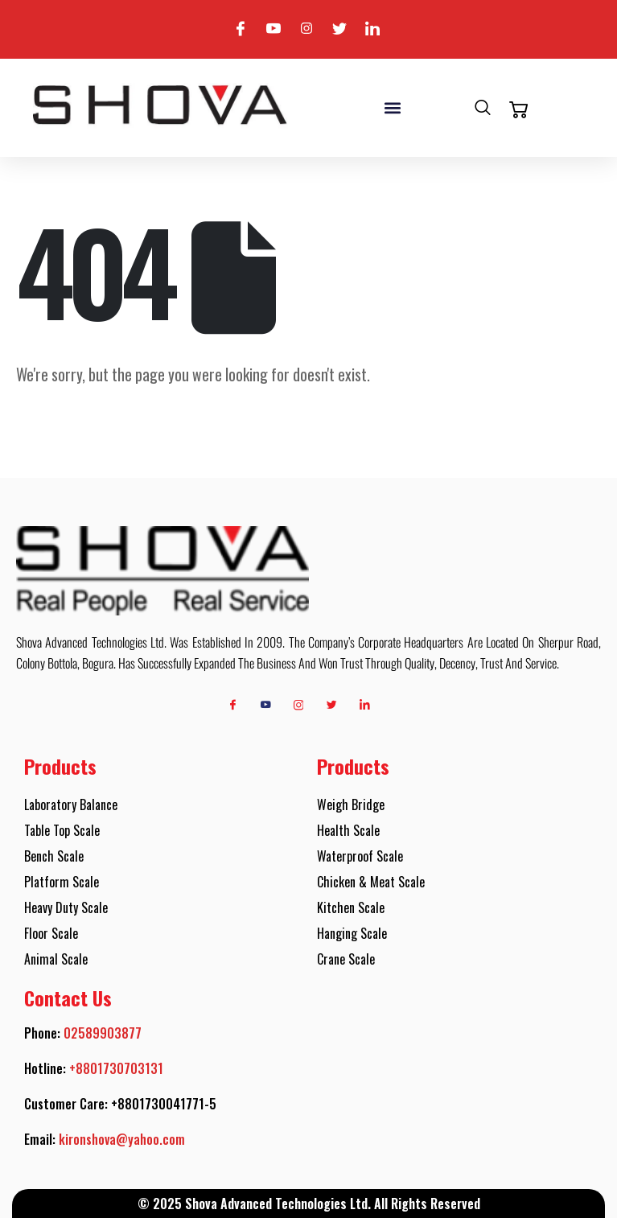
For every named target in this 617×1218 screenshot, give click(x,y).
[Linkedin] (372, 29)
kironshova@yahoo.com (122, 1139)
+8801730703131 (116, 1068)
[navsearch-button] (483, 109)
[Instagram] (306, 29)
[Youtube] (273, 29)
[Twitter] (339, 29)
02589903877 (103, 1033)
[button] (392, 107)
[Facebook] (240, 29)
